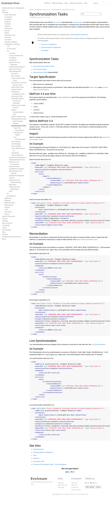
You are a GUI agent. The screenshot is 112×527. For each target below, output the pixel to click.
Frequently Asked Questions (11, 237)
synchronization (78, 22)
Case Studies (6, 230)
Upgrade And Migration (16, 175)
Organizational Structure (17, 160)
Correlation (12, 58)
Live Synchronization (40, 69)
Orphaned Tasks (16, 89)
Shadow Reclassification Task (17, 112)
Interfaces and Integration (17, 157)
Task (34, 455)
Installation (8, 19)
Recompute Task (16, 96)
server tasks (57, 22)
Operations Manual (10, 42)
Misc (10, 191)
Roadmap (7, 24)
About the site (62, 485)
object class (94, 87)
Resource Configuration (49, 44)
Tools (6, 209)
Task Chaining (15, 141)
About (4, 239)
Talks (86, 3)
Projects (7, 207)
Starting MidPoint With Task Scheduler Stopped (18, 121)
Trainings (5, 221)
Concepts (12, 53)
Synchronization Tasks (18, 126)
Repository (12, 185)
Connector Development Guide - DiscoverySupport (50, 464)
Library (4, 228)
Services (74, 483)
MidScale (7, 200)
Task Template (16, 146)
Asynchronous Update (40, 72)
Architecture (8, 28)
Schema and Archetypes (17, 67)
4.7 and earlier (11, 49)
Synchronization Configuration (51, 47)
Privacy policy (76, 490)
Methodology (8, 205)
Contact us (74, 487)
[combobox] (91, 13)
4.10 (8, 46)
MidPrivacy (8, 198)
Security (7, 31)
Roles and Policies (15, 69)
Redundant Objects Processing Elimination (17, 101)
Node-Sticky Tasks (17, 87)
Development (11, 196)
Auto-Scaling (15, 76)
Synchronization (14, 166)
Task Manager (16, 144)
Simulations (13, 60)
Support (4, 218)
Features (7, 26)
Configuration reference (12, 44)
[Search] (101, 3)
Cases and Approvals (16, 55)
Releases (7, 21)
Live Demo (8, 40)
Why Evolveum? (7, 223)
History (6, 214)
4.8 (8, 51)
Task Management (15, 71)
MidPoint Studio (9, 203)
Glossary (5, 234)
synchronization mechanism (79, 34)
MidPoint (47, 3)
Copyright (61, 487)
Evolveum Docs (10, 3)
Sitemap (60, 483)
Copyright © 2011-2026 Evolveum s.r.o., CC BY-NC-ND (70, 494)
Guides (6, 33)
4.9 (8, 194)
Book (66, 3)
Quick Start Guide (10, 15)
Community (6, 225)
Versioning (8, 212)
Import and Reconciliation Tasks (43, 66)
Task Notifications (17, 155)
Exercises (7, 37)
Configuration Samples (16, 169)
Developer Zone (9, 35)
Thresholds (15, 153)
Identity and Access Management (13, 8)
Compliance (8, 17)
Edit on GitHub (90, 487)
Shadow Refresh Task (18, 117)
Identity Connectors (76, 3)
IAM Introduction (57, 3)
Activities (14, 74)
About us (74, 485)
